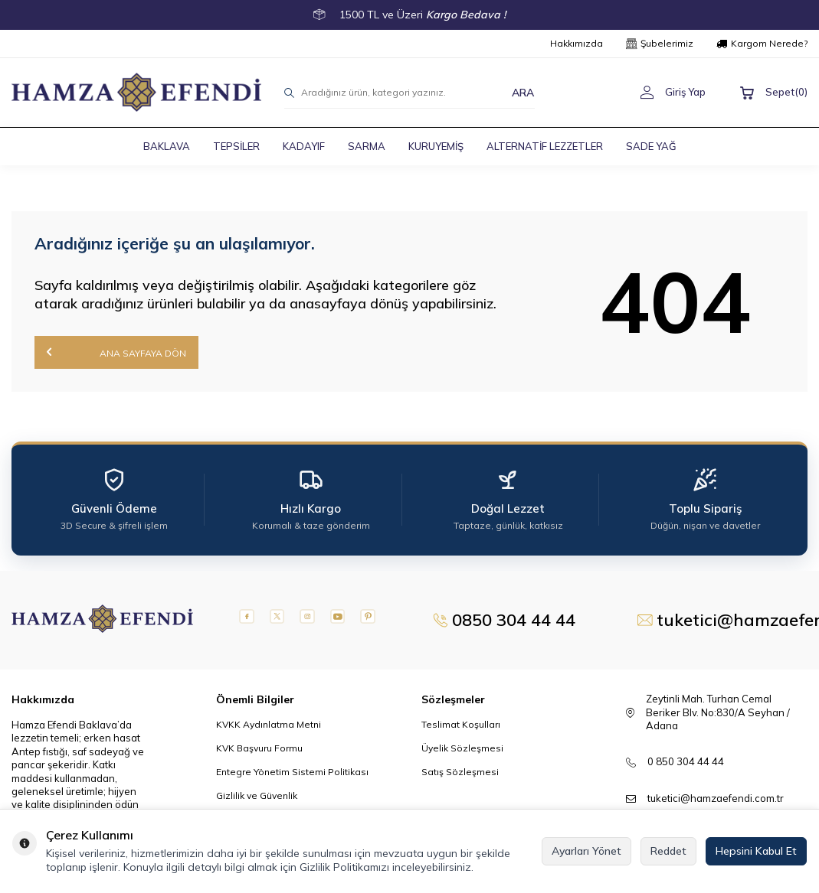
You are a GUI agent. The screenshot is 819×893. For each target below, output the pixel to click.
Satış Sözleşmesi (460, 771)
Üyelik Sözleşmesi (462, 748)
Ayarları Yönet (586, 851)
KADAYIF (304, 146)
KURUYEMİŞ (436, 146)
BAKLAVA (166, 146)
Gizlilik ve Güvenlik (256, 795)
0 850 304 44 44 (685, 761)
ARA (523, 92)
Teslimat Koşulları (460, 724)
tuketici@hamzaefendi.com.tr (715, 798)
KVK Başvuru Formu (259, 748)
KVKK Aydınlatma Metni (268, 724)
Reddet (668, 851)
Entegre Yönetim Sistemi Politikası (292, 771)
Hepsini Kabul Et (756, 851)
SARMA (366, 146)
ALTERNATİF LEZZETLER (544, 146)
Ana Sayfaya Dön (116, 351)
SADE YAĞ (651, 146)
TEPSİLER (236, 146)
